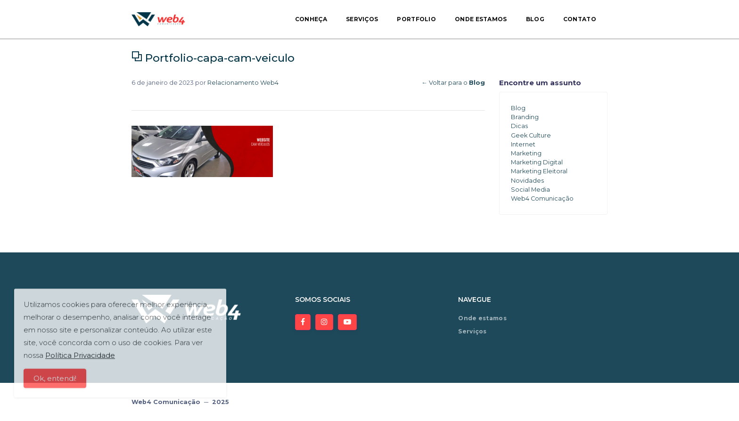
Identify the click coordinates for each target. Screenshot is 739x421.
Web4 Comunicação (542, 198)
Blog (535, 19)
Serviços (362, 19)
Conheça (311, 19)
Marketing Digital (537, 162)
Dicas (519, 126)
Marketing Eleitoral (539, 171)
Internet (523, 144)
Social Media (530, 189)
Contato (579, 19)
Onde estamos (481, 19)
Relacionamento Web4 (243, 82)
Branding (525, 117)
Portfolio (416, 19)
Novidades (527, 180)
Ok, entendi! (54, 382)
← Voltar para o (453, 82)
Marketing (526, 153)
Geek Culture (531, 135)
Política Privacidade (80, 359)
